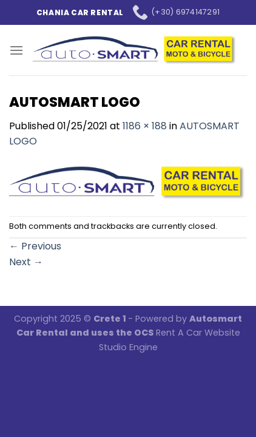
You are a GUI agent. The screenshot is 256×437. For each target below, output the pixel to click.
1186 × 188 (145, 126)
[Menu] (16, 50)
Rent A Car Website (198, 333)
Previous (35, 246)
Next (26, 262)
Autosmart (215, 319)
